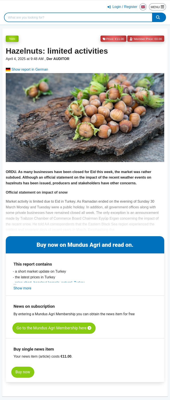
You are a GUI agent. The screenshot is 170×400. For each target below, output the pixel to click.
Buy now (22, 372)
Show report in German (27, 69)
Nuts (12, 38)
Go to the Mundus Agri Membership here (54, 328)
